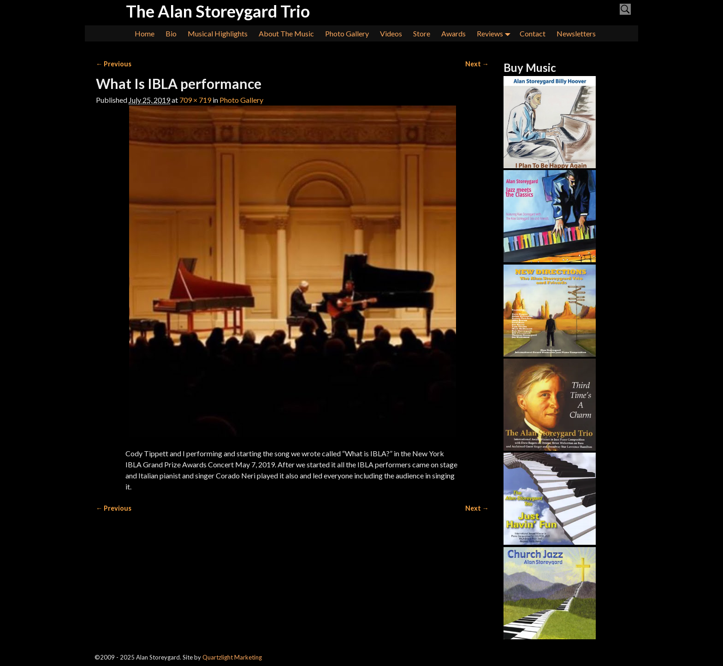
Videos (391, 33)
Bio (171, 33)
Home (144, 33)
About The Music (286, 33)
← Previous (113, 64)
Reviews (495, 33)
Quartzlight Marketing (232, 657)
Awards (453, 33)
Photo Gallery (347, 33)
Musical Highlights (218, 33)
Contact (532, 33)
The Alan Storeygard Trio (218, 11)
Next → (477, 64)
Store (421, 33)
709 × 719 (195, 99)
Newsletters (576, 33)
